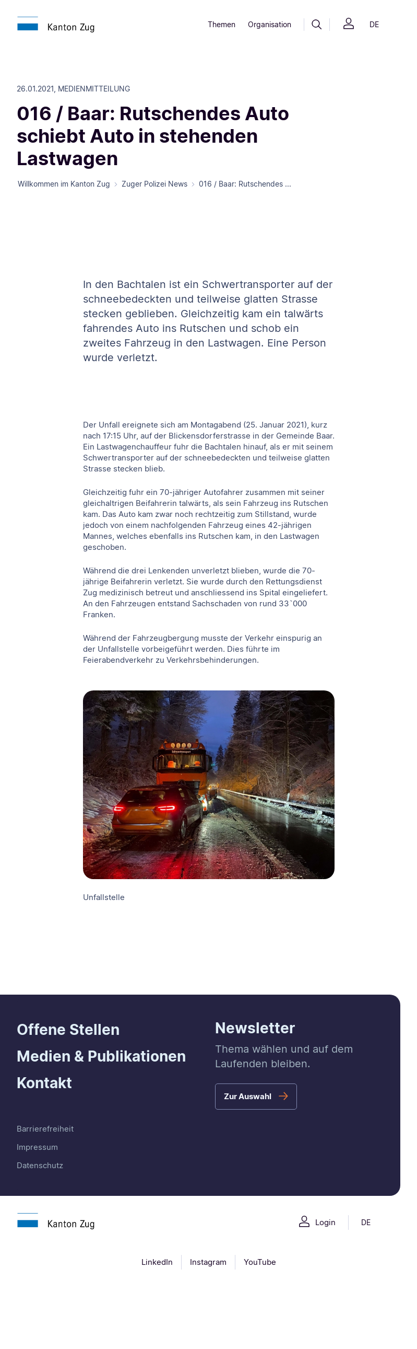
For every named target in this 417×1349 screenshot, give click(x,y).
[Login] (348, 24)
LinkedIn (157, 1262)
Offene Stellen (68, 1030)
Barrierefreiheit (45, 1129)
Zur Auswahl (247, 1096)
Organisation (269, 24)
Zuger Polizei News (154, 183)
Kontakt (44, 1083)
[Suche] (317, 24)
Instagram (208, 1262)
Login (325, 1222)
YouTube (260, 1262)
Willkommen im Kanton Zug (64, 183)
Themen (221, 24)
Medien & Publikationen (101, 1056)
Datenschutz (40, 1165)
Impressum (37, 1147)
